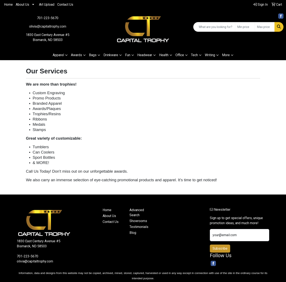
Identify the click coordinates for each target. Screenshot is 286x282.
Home (8, 5)
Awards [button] (76, 55)
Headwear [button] (144, 55)
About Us (22, 5)
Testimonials (138, 227)
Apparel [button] (58, 55)
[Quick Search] (214, 27)
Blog (132, 233)
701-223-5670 (47, 18)
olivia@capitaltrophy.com (35, 261)
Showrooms (138, 221)
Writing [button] (210, 55)
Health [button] (163, 55)
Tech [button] (194, 55)
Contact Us (65, 5)
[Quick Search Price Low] (245, 27)
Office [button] (179, 55)
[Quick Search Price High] (265, 27)
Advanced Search (136, 212)
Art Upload (46, 5)
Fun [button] (127, 55)
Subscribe (220, 248)
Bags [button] (93, 55)
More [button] (226, 55)
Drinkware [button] (110, 55)
